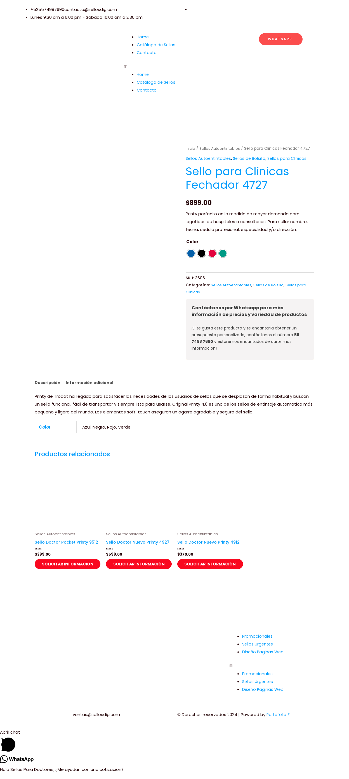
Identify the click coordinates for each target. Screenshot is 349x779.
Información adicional (92, 383)
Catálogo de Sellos (157, 45)
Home (143, 37)
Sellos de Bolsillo (251, 158)
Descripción (48, 383)
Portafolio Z (279, 720)
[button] (174, 67)
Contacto (147, 52)
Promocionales (257, 642)
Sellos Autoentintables (221, 148)
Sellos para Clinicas (290, 158)
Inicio (191, 148)
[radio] (191, 253)
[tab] (48, 383)
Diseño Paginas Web (263, 657)
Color (192, 241)
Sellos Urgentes (258, 649)
